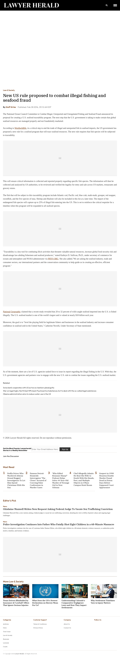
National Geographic (12, 312)
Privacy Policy (38, 628)
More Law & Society (13, 581)
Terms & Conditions (40, 624)
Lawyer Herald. (19, 654)
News (5, 506)
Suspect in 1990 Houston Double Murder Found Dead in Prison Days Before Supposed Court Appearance (106, 480)
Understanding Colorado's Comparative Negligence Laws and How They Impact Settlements (74, 604)
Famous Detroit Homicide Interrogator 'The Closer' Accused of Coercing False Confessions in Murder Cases (38, 480)
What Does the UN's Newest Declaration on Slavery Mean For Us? (45, 602)
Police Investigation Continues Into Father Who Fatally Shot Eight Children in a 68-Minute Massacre (58, 524)
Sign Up (65, 449)
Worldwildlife (20, 128)
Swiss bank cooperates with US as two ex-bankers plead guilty (28, 387)
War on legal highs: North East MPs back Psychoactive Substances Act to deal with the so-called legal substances (49, 391)
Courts (5, 646)
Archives (6, 624)
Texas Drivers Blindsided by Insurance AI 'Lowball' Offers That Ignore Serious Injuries (16, 602)
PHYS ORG (53, 259)
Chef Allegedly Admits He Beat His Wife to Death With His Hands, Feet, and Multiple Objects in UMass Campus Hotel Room (84, 479)
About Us (67, 624)
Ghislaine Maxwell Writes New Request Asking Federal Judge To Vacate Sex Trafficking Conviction (58, 509)
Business (6, 639)
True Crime (6, 631)
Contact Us (67, 628)
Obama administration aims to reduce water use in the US (27, 394)
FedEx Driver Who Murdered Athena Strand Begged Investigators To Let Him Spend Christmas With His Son (16, 480)
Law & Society (9, 90)
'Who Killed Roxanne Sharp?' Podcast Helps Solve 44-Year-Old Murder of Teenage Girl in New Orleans (60, 480)
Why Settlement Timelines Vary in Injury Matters (103, 601)
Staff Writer (11, 107)
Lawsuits (6, 643)
